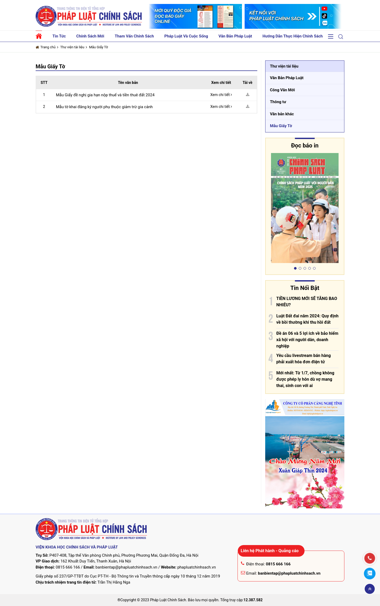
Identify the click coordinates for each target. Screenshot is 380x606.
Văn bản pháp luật (235, 36)
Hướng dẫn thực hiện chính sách (293, 36)
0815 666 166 (68, 567)
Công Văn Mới (282, 90)
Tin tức (59, 36)
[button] (341, 37)
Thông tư (278, 101)
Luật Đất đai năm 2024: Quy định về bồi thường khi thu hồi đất (307, 319)
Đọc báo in (305, 145)
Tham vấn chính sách (134, 36)
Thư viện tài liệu (72, 47)
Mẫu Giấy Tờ (98, 47)
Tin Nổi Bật (304, 288)
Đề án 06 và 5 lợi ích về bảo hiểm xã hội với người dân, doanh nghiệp (307, 340)
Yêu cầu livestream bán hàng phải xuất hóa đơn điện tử (303, 358)
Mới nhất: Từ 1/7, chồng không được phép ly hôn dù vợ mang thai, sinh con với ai (305, 379)
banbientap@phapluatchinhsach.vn (126, 567)
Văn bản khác (282, 114)
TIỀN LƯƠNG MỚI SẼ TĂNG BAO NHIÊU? (306, 301)
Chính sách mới (90, 36)
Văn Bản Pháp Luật (286, 77)
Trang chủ (45, 47)
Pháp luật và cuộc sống (186, 36)
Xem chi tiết (221, 95)
